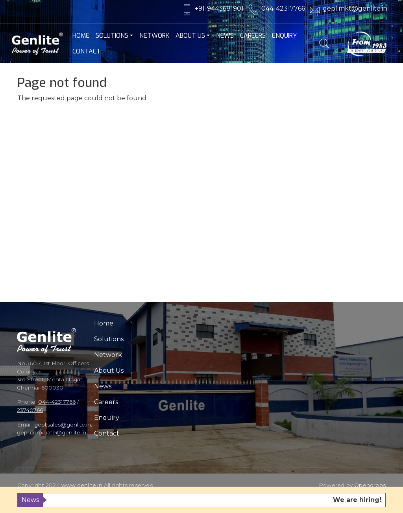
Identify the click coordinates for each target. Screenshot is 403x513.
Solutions (112, 35)
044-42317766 (283, 8)
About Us (190, 35)
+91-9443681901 (219, 8)
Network (154, 35)
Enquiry (284, 35)
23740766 (30, 410)
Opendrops (370, 485)
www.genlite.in (81, 485)
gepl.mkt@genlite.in (355, 8)
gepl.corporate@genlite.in (51, 432)
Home (80, 35)
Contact (86, 51)
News (225, 35)
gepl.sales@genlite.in (62, 424)
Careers (253, 35)
